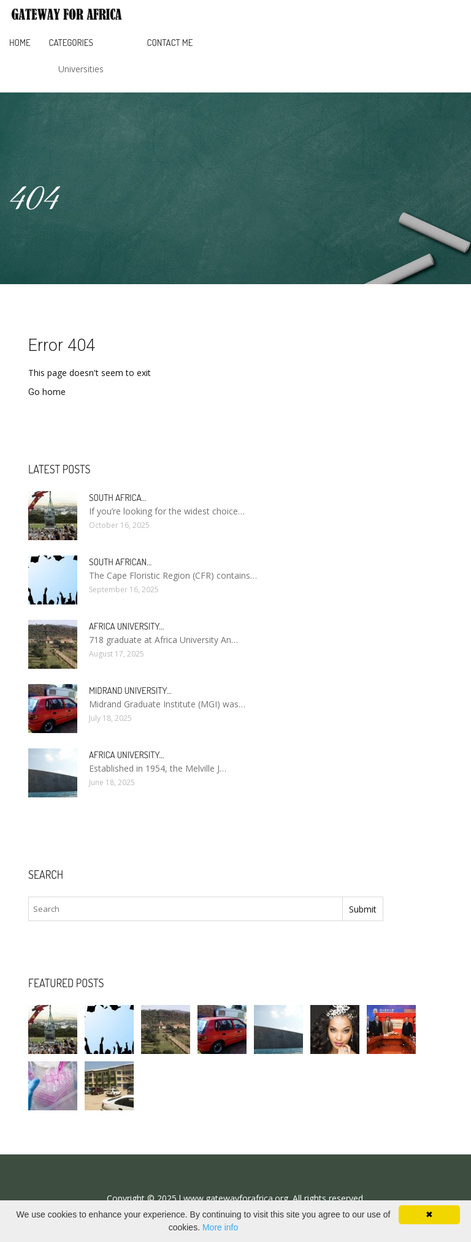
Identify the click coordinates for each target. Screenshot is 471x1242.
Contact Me (170, 42)
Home (20, 42)
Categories (71, 42)
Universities (81, 69)
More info (220, 1227)
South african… (120, 562)
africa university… (126, 626)
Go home (47, 391)
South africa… (118, 497)
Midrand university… (130, 690)
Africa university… (126, 755)
